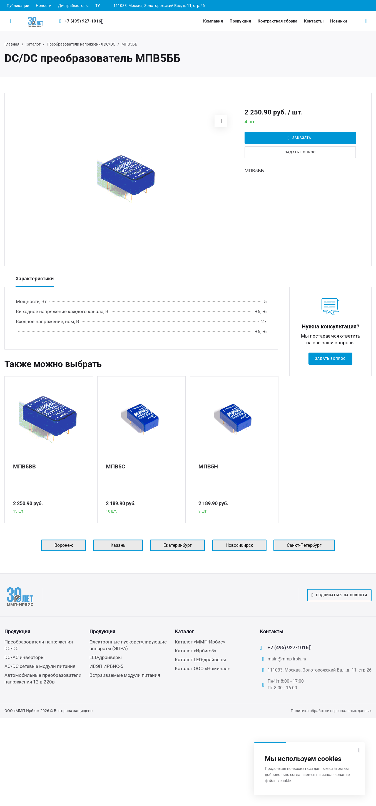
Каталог (33, 44)
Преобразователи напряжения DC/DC (81, 44)
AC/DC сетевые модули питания (39, 666)
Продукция (240, 21)
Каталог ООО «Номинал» (202, 668)
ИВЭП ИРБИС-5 (106, 666)
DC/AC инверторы (24, 657)
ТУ (97, 5)
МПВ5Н (208, 466)
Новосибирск (239, 545)
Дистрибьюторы (73, 5)
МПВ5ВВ (24, 466)
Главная (11, 44)
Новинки (338, 21)
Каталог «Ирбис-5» (195, 650)
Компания (213, 21)
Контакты (313, 21)
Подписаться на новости (339, 595)
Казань (118, 545)
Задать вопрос (300, 152)
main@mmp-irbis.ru (287, 659)
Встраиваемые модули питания (124, 675)
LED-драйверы (105, 657)
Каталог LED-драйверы (200, 659)
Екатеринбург (177, 545)
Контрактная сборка (277, 21)
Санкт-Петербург (304, 545)
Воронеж (63, 545)
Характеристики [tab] (35, 278)
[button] (221, 121)
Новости (43, 5)
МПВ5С (115, 466)
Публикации (18, 5)
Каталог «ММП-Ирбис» (200, 642)
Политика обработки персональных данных (331, 710)
